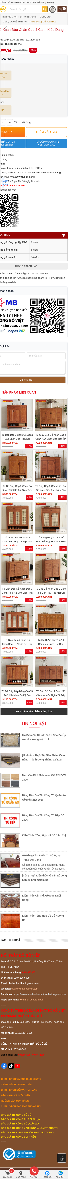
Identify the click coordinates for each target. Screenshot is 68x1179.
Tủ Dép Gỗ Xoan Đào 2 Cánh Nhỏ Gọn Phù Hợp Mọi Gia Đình (50, 592)
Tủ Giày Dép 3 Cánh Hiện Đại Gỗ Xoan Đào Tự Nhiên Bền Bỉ (50, 490)
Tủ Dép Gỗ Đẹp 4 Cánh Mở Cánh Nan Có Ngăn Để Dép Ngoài (50, 695)
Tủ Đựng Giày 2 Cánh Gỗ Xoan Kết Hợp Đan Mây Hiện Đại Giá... (51, 541)
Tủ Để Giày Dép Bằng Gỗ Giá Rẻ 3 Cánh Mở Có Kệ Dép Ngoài (17, 695)
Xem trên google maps (32, 999)
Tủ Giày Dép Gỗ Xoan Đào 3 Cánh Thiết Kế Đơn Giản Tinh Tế (17, 592)
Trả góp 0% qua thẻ (46, 143)
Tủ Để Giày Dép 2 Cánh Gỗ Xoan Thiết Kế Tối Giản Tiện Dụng (17, 490)
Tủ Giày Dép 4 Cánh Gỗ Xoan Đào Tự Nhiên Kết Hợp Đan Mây (17, 644)
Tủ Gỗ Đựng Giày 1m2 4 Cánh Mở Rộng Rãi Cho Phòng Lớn (51, 644)
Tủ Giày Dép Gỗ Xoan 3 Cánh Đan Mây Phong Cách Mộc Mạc (17, 541)
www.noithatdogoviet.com (24, 988)
